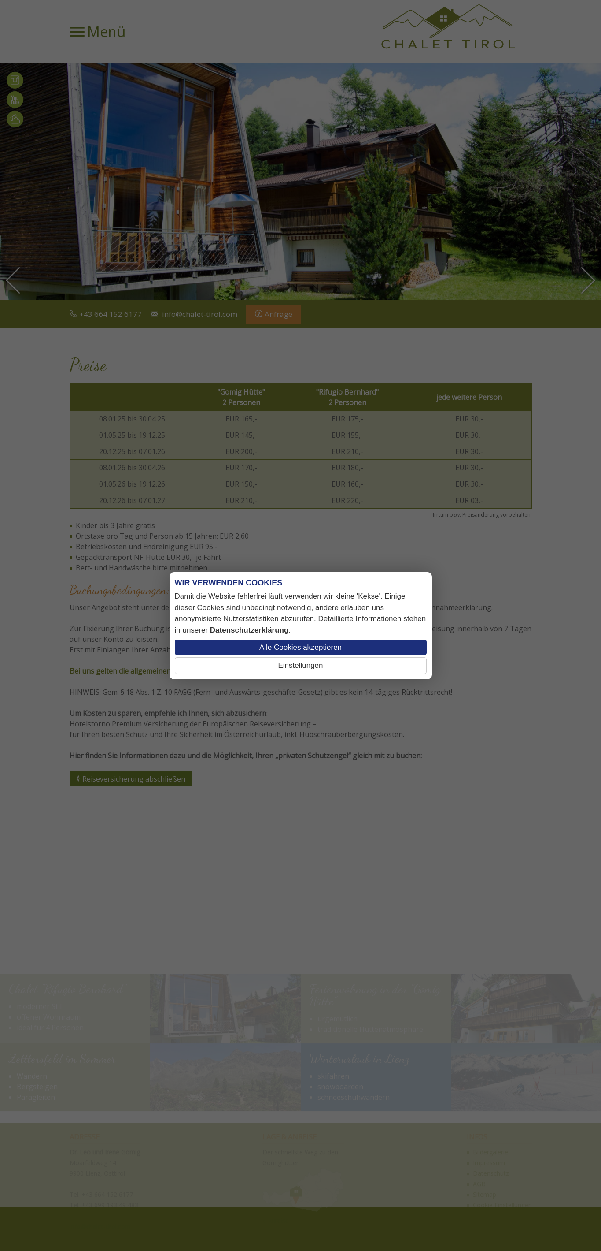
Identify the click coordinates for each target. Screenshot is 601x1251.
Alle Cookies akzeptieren (300, 647)
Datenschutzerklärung (249, 630)
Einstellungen (300, 665)
